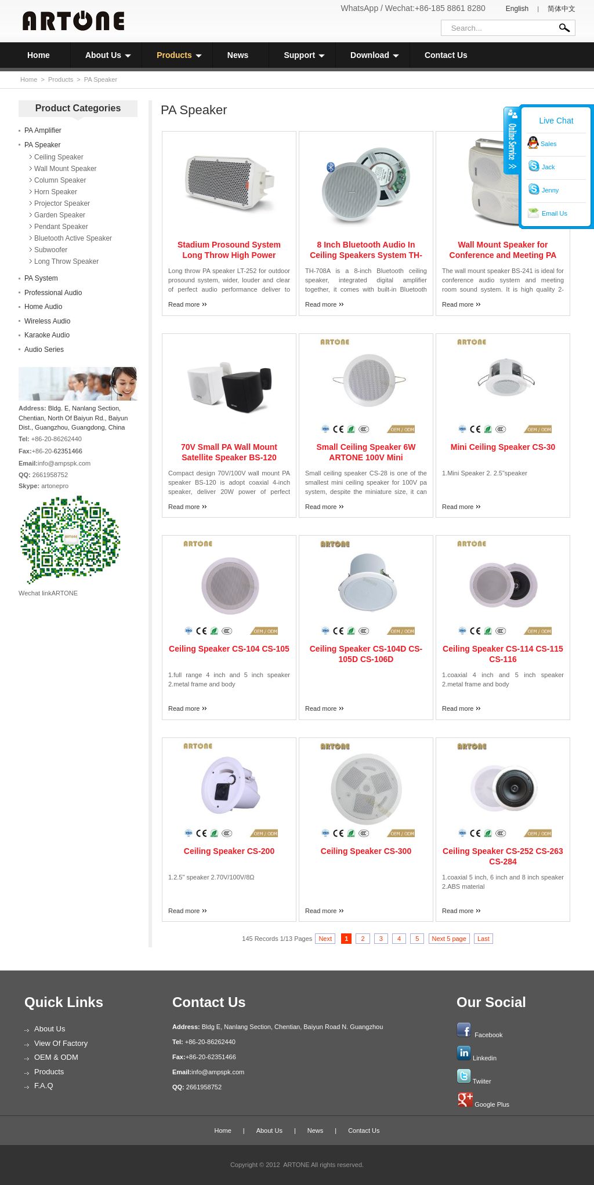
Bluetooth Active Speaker (73, 238)
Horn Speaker (55, 192)
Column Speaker (60, 180)
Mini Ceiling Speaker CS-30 (503, 447)
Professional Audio (53, 293)
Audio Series (44, 350)
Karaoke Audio (47, 335)
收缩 (512, 140)
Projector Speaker (62, 203)
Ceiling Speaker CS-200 (229, 851)
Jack (548, 166)
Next (325, 938)
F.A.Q (43, 1085)
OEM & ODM (56, 1057)
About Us (108, 55)
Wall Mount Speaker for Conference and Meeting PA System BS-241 (503, 255)
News (238, 55)
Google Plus (492, 1104)
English (517, 9)
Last (483, 938)
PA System (41, 278)
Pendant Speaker (61, 227)
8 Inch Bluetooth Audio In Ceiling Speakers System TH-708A (366, 255)
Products (179, 55)
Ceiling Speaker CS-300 (366, 851)
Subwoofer (50, 250)
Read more (184, 304)
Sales (549, 143)
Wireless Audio (47, 321)
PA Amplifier (42, 130)
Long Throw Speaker (66, 261)
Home (38, 55)
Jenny (550, 190)
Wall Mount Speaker (65, 169)
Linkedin (485, 1058)
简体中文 (561, 9)
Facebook (488, 1034)
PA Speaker (100, 79)
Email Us (554, 213)
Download (374, 55)
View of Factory (61, 1043)
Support (304, 55)
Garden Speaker (59, 215)
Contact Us (446, 55)
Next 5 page (449, 938)
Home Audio (43, 307)
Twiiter (482, 1081)
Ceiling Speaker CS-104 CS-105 (229, 648)
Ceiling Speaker (59, 157)
